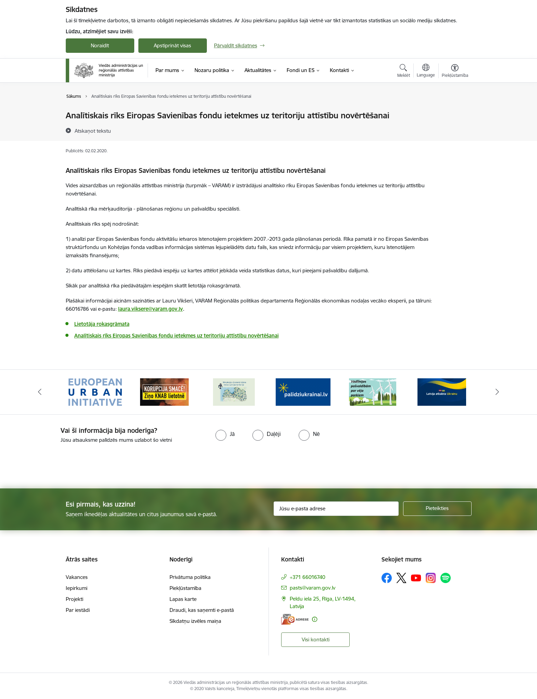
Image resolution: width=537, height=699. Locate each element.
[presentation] (57, 463)
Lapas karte (183, 599)
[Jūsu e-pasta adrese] (336, 508)
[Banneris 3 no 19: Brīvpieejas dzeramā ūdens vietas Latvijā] (234, 391)
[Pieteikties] (437, 508)
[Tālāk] (498, 392)
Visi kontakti (315, 639)
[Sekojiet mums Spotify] (445, 578)
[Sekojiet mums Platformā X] (401, 578)
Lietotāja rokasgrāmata (101, 324)
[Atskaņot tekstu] (93, 131)
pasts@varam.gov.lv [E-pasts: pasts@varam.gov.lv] (312, 587)
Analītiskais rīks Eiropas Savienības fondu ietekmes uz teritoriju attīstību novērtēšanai (176, 335)
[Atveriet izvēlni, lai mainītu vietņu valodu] (425, 71)
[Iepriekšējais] (40, 392)
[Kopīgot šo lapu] (454, 129)
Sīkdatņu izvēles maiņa (195, 621)
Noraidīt (100, 45)
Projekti (74, 599)
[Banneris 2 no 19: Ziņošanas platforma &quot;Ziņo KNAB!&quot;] (164, 391)
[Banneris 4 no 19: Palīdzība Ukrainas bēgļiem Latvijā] (303, 391)
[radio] (225, 434)
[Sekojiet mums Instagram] (431, 578)
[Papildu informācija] (314, 619)
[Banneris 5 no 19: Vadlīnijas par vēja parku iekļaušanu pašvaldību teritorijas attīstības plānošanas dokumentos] (372, 391)
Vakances (77, 577)
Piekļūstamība (185, 588)
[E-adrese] (295, 619)
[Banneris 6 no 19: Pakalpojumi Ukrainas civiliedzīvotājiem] (441, 391)
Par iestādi (78, 610)
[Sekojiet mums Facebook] (387, 578)
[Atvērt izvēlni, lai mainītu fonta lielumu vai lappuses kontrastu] (455, 71)
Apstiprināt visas (172, 45)
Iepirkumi (76, 588)
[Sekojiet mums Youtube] (416, 577)
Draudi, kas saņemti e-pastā (202, 610)
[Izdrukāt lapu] (454, 112)
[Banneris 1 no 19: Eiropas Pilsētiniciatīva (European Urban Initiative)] (95, 391)
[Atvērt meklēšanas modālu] (403, 71)
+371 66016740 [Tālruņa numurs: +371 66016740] (307, 577)
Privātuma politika (190, 577)
